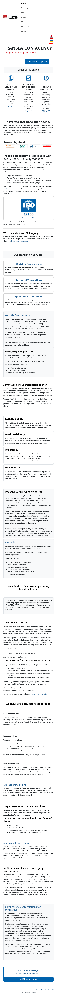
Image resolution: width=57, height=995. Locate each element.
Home (23, 3)
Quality (24, 17)
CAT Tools (10, 542)
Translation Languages (19, 241)
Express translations (14, 784)
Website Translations (17, 315)
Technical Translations (29, 280)
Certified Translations (29, 264)
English (51, 989)
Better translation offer (38, 694)
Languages (25, 8)
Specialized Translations (29, 296)
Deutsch (43, 989)
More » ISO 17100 (28, 218)
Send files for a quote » (36, 61)
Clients (23, 22)
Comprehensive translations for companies (23, 908)
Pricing (23, 12)
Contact (24, 31)
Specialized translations (16, 842)
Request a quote (27, 26)
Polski (36, 989)
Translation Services (13, 189)
